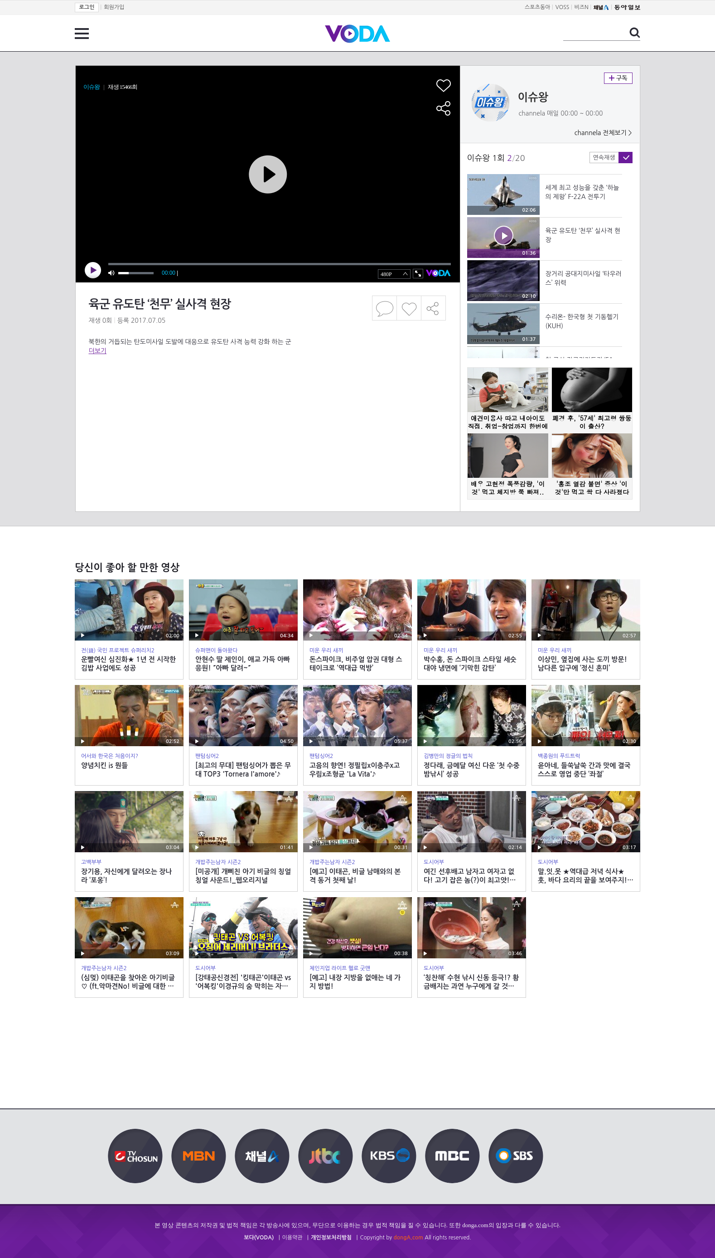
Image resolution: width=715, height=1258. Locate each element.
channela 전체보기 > (603, 133)
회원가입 (114, 7)
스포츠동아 (537, 7)
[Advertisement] (267, 391)
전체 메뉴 (82, 33)
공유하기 (433, 308)
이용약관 (292, 1237)
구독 (618, 78)
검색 (634, 32)
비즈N (582, 7)
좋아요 (408, 308)
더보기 (97, 351)
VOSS (563, 7)
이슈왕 (533, 97)
